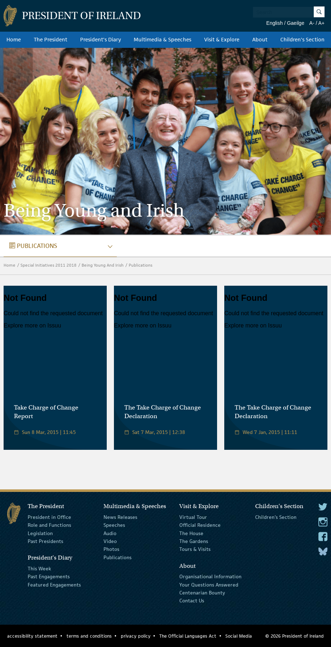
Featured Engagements (54, 584)
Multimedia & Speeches (162, 39)
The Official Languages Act (187, 636)
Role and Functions (49, 525)
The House (191, 533)
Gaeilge (295, 23)
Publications (140, 265)
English (274, 23)
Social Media (238, 636)
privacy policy (136, 636)
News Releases (120, 517)
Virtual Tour (193, 517)
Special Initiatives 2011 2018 (48, 265)
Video (110, 541)
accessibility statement (32, 636)
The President (50, 39)
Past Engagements (49, 576)
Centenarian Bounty (202, 592)
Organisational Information (210, 576)
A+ (321, 23)
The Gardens (193, 541)
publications (33, 246)
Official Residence (200, 525)
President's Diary (100, 39)
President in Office (49, 517)
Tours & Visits (195, 549)
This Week (39, 568)
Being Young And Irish (103, 265)
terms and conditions (89, 636)
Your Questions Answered (208, 584)
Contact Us (191, 600)
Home (13, 39)
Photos (111, 549)
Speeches (114, 525)
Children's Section (302, 39)
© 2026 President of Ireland (294, 636)
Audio (110, 533)
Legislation (40, 533)
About (259, 39)
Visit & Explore (221, 39)
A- (311, 23)
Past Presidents (45, 541)
